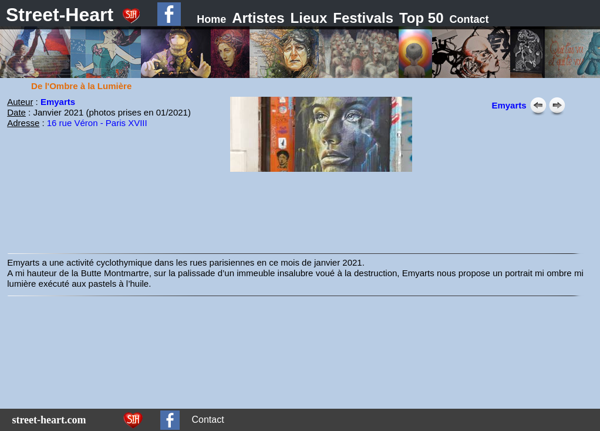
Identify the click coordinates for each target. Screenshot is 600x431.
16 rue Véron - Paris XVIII (97, 123)
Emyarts (58, 102)
